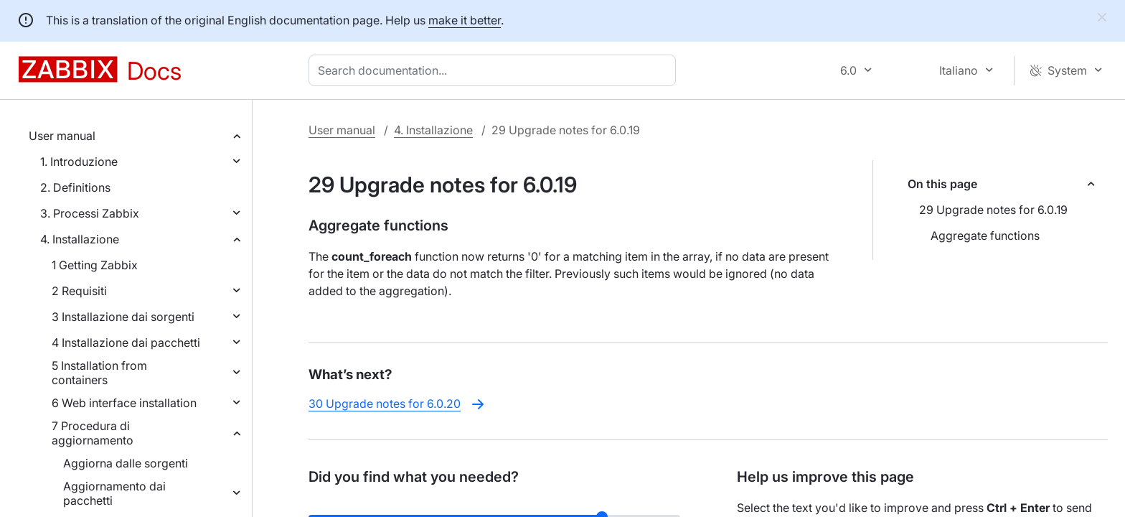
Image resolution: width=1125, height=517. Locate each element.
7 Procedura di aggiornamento (92, 433)
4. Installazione (79, 239)
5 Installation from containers (99, 372)
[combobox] (495, 70)
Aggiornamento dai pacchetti (114, 493)
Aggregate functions (985, 235)
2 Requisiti (79, 291)
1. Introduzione (79, 161)
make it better (464, 20)
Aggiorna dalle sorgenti (125, 463)
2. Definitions (75, 187)
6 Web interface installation (124, 403)
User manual (62, 136)
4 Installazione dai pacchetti (126, 342)
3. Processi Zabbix (89, 213)
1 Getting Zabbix (95, 265)
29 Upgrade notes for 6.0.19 (993, 209)
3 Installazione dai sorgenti (123, 316)
